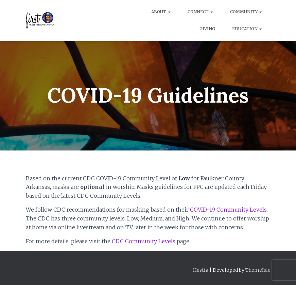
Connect (200, 11)
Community (246, 11)
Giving (207, 28)
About (161, 11)
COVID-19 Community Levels (228, 209)
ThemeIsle (258, 270)
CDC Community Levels (143, 241)
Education (247, 28)
